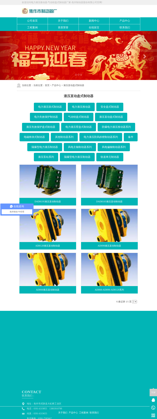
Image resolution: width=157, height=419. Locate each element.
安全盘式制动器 (110, 106)
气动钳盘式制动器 (78, 116)
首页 (47, 85)
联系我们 (125, 27)
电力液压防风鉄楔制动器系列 (101, 137)
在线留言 (94, 27)
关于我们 (63, 20)
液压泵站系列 (46, 156)
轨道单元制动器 (110, 156)
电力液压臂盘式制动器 (78, 126)
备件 (130, 137)
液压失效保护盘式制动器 (40, 126)
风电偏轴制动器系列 (114, 147)
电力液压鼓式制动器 (50, 106)
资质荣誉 (63, 27)
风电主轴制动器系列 (80, 147)
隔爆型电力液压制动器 (45, 147)
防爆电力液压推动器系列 (116, 126)
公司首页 (32, 20)
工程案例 (32, 27)
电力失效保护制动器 (46, 116)
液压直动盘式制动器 (73, 85)
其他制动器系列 (64, 137)
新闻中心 (94, 20)
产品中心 (125, 20)
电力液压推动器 (81, 106)
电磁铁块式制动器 (34, 137)
